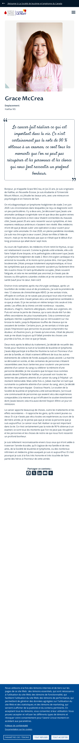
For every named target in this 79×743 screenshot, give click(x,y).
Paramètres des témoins (17, 737)
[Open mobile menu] (73, 12)
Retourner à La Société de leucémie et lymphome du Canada (34, 3)
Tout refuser (41, 737)
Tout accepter (60, 737)
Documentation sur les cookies (18, 729)
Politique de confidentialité (16, 725)
